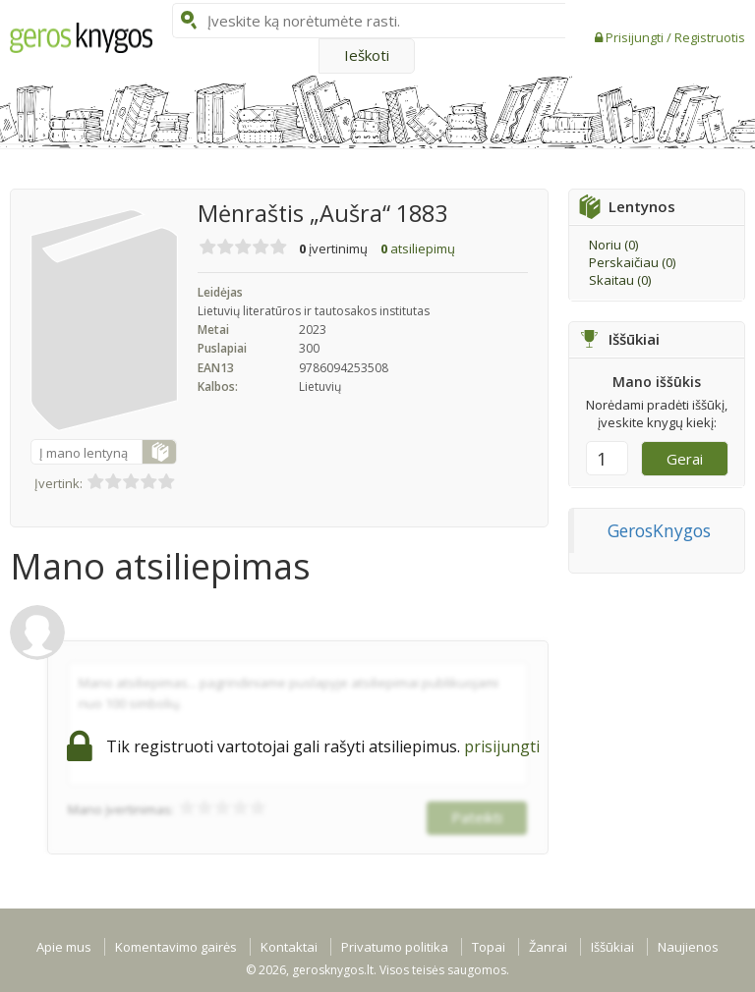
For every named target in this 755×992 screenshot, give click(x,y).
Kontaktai (289, 947)
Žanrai (548, 947)
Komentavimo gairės (176, 947)
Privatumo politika (394, 947)
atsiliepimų (417, 248)
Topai (488, 947)
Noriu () (613, 244)
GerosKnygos (659, 530)
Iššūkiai (612, 947)
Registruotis (709, 37)
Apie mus (63, 947)
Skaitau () (620, 280)
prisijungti (502, 746)
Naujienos (688, 947)
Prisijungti (636, 37)
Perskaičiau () (632, 262)
